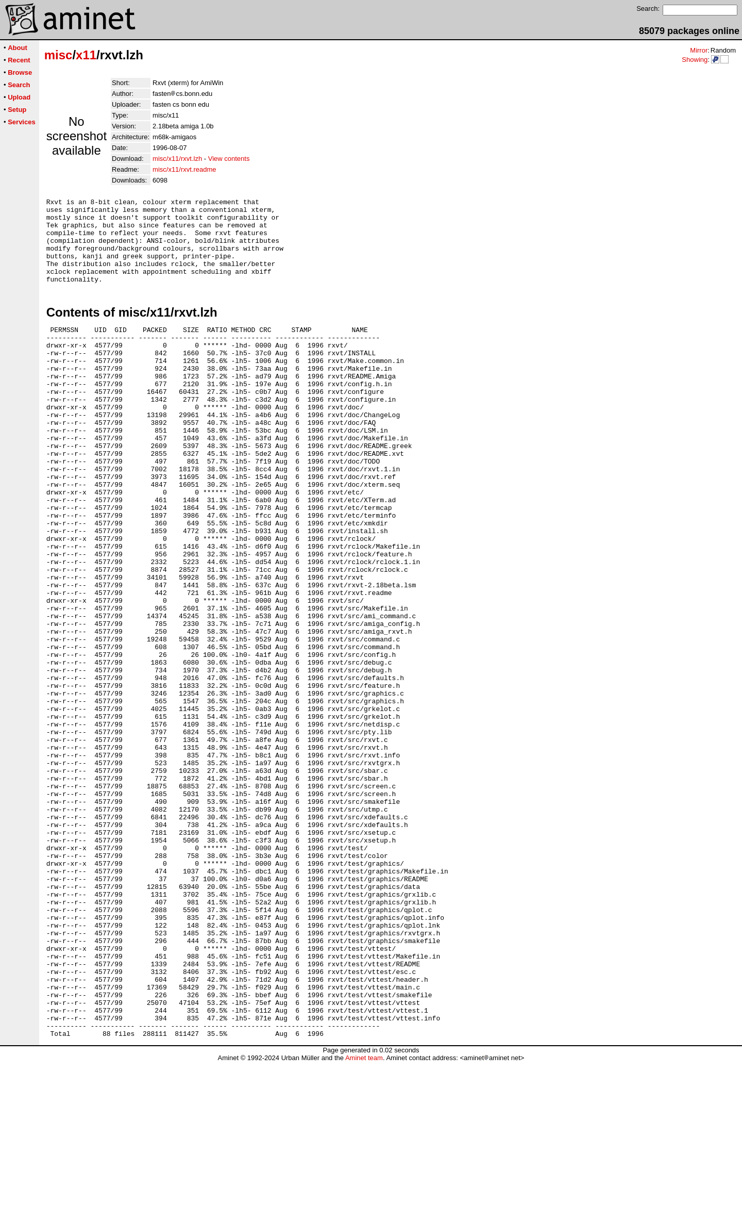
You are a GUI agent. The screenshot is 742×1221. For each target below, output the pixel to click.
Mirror (698, 50)
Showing (694, 59)
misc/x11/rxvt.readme (184, 169)
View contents (229, 158)
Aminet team (364, 1217)
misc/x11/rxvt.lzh (177, 158)
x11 (86, 55)
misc (58, 55)
